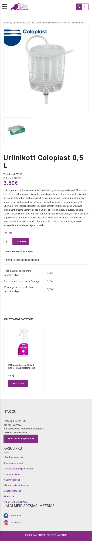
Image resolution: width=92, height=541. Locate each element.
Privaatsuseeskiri (12, 479)
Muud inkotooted (51, 22)
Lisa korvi (20, 241)
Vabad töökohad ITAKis (16, 502)
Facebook (16, 515)
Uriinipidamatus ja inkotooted (27, 22)
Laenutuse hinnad (12, 474)
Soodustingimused (13, 463)
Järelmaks (9, 496)
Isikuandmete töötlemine (16, 485)
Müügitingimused (12, 491)
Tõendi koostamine (13, 457)
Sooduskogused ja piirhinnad (18, 468)
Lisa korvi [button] (18, 383)
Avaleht (7, 22)
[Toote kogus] (8, 241)
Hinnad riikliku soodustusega (21, 260)
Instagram (16, 522)
